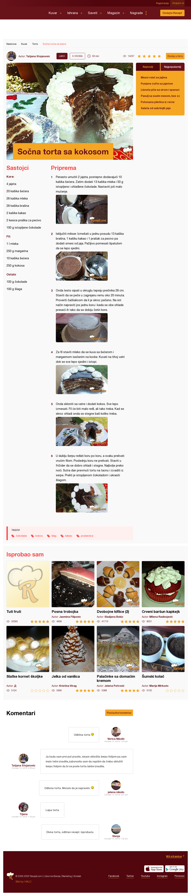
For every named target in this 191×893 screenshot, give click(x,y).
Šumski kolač (163, 659)
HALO (28, 881)
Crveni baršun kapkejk (163, 592)
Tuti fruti (27, 592)
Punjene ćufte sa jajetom (157, 83)
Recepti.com (25, 11)
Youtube (145, 876)
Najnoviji (148, 66)
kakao (68, 535)
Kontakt (77, 876)
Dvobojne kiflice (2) (118, 592)
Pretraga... (152, 13)
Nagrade (136, 13)
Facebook (113, 876)
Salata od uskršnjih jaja (156, 108)
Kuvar (53, 13)
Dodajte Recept (172, 12)
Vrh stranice (174, 856)
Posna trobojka (73, 592)
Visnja (116, 836)
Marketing (67, 876)
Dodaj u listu (175, 56)
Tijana (24, 814)
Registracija (163, 3)
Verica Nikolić (116, 738)
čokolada (21, 535)
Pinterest (180, 876)
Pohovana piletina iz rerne (157, 101)
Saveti (92, 13)
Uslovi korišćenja (52, 876)
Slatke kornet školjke (27, 659)
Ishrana (72, 13)
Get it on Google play (175, 869)
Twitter (130, 876)
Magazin (113, 13)
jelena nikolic (116, 792)
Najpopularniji (172, 66)
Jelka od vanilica (73, 659)
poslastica (87, 535)
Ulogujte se (178, 3)
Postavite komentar (119, 712)
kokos (39, 535)
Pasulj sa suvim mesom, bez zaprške (160, 95)
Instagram (162, 876)
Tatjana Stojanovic (38, 56)
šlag (53, 535)
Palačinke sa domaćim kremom (118, 659)
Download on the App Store (154, 869)
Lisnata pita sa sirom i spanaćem (160, 89)
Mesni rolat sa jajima (154, 77)
